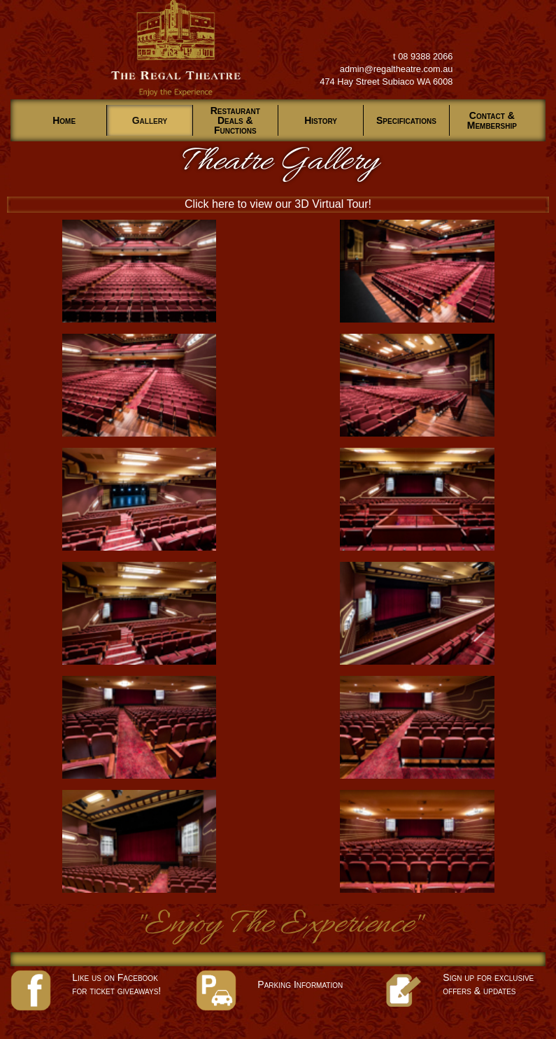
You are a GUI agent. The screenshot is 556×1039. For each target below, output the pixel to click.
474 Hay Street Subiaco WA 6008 (386, 81)
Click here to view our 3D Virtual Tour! (278, 204)
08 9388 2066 (425, 56)
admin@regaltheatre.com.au (396, 69)
